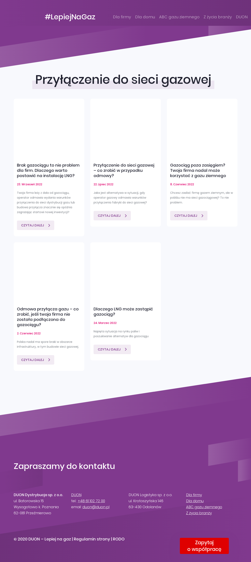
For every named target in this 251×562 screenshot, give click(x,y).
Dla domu (145, 17)
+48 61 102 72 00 (91, 500)
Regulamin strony (92, 539)
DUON (242, 17)
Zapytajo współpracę (204, 546)
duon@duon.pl (95, 506)
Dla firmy (122, 17)
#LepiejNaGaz (70, 16)
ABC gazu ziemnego (179, 17)
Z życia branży (218, 17)
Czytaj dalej (32, 225)
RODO (119, 539)
